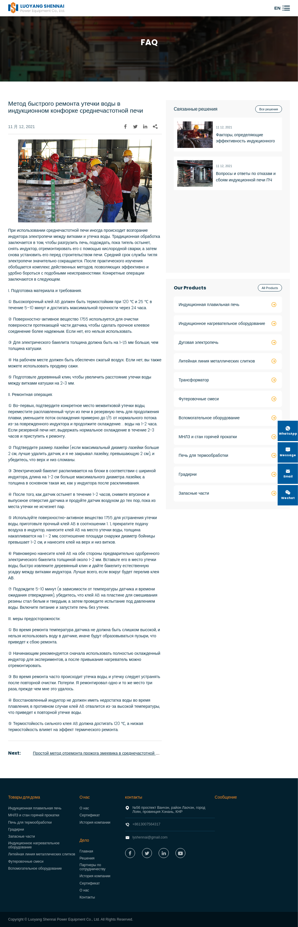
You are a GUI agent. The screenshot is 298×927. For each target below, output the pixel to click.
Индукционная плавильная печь (34, 808)
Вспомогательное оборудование (35, 868)
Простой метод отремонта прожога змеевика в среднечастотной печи (98, 753)
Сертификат (89, 815)
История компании (94, 822)
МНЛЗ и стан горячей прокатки (33, 815)
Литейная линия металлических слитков (41, 854)
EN (277, 8)
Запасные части (21, 836)
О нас (84, 808)
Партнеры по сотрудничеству (92, 867)
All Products (270, 288)
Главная (86, 851)
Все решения (268, 109)
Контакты (87, 897)
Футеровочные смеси (25, 861)
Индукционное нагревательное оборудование (34, 845)
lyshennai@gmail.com (150, 837)
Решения (87, 858)
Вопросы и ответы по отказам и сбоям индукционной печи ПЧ (246, 177)
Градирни (16, 829)
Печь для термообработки (30, 822)
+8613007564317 (146, 824)
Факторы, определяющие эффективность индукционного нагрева (245, 138)
